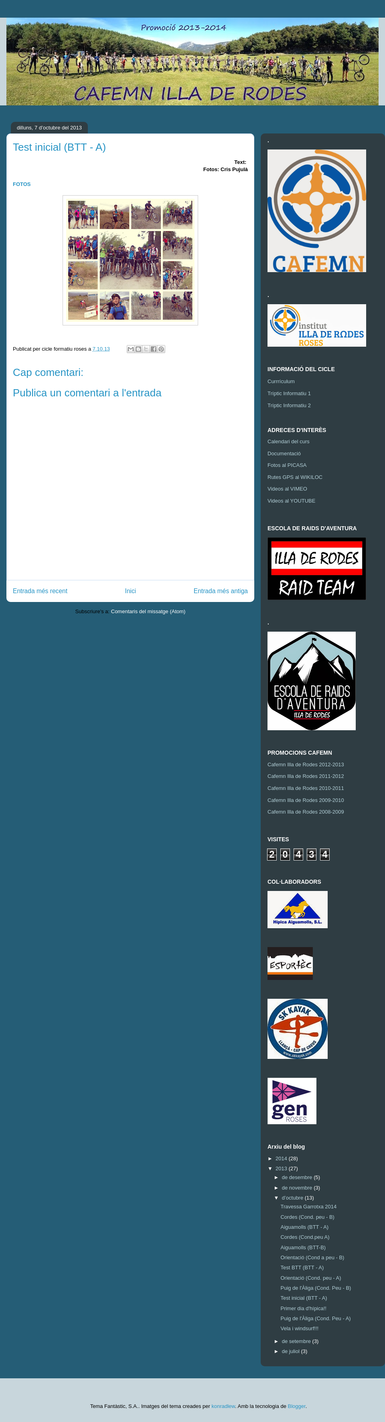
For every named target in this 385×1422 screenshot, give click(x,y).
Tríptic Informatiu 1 (289, 393)
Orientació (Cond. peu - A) (310, 1278)
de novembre (298, 1188)
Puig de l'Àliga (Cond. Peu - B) (315, 1288)
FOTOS (22, 184)
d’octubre (293, 1198)
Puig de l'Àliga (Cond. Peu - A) (315, 1318)
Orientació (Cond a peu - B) (312, 1257)
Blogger (297, 1406)
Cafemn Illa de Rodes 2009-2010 (305, 800)
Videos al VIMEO (287, 489)
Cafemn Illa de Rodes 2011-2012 (305, 776)
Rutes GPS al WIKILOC (294, 477)
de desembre (298, 1177)
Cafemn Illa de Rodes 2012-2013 (305, 764)
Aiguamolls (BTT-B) (303, 1247)
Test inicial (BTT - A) (303, 1298)
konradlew (223, 1406)
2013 (282, 1168)
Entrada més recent (40, 591)
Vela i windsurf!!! (299, 1328)
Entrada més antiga (221, 591)
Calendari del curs (288, 441)
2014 (282, 1158)
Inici (130, 591)
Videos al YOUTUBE (291, 501)
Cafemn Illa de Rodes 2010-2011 (305, 788)
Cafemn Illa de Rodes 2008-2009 (305, 812)
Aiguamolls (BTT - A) (304, 1227)
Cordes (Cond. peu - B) (307, 1217)
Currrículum (281, 381)
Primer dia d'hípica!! (303, 1308)
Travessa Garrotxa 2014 (308, 1207)
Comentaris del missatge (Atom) (148, 611)
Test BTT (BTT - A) (302, 1267)
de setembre (297, 1341)
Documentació (284, 453)
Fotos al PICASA (287, 465)
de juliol (291, 1351)
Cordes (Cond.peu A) (304, 1237)
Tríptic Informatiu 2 (289, 405)
